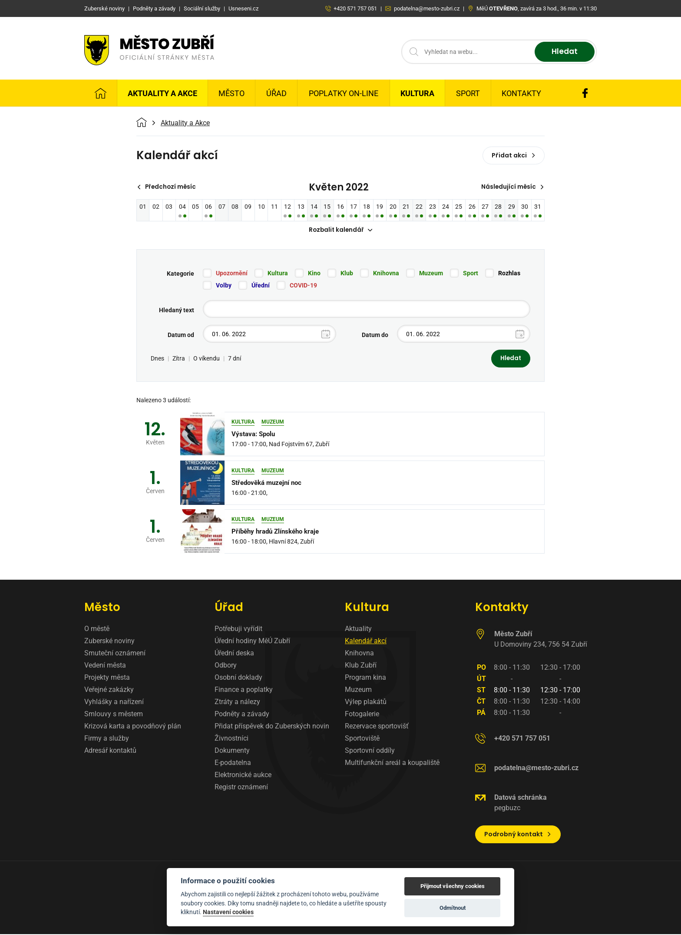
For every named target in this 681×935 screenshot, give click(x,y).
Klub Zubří (361, 666)
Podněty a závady (242, 715)
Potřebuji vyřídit (238, 629)
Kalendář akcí (366, 642)
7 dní (234, 359)
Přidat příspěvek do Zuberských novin (272, 727)
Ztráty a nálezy (237, 702)
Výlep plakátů (366, 702)
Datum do (375, 335)
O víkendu (206, 359)
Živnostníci (231, 739)
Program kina (365, 678)
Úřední (260, 286)
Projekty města (107, 678)
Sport (468, 93)
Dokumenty (232, 751)
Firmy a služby (106, 739)
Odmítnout (453, 908)
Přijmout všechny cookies (452, 886)
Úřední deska (234, 654)
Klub (346, 273)
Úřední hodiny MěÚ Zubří (252, 642)
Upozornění (232, 273)
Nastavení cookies (228, 911)
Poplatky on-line (343, 93)
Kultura (417, 93)
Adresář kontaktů (110, 751)
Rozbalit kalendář (340, 230)
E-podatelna (233, 763)
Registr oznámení (241, 788)
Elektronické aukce (243, 775)
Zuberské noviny (109, 642)
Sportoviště (362, 739)
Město (231, 93)
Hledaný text (176, 310)
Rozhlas (509, 273)
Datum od (181, 335)
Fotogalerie (362, 715)
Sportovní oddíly (370, 751)
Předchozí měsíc (168, 187)
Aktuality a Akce (162, 93)
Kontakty (521, 93)
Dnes (157, 359)
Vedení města (105, 666)
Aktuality (358, 629)
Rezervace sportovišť (377, 727)
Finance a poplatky (244, 690)
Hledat (563, 52)
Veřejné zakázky (109, 690)
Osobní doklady (238, 678)
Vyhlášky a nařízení (114, 702)
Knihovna (386, 273)
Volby (223, 286)
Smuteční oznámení (114, 654)
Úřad (276, 93)
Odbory (226, 666)
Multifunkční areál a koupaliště (392, 763)
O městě (96, 629)
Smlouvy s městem (113, 715)
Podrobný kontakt (518, 835)
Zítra (178, 359)
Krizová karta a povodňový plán (132, 727)
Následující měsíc (511, 187)
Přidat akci (514, 155)
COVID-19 (303, 286)
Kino (314, 273)
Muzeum (431, 273)
